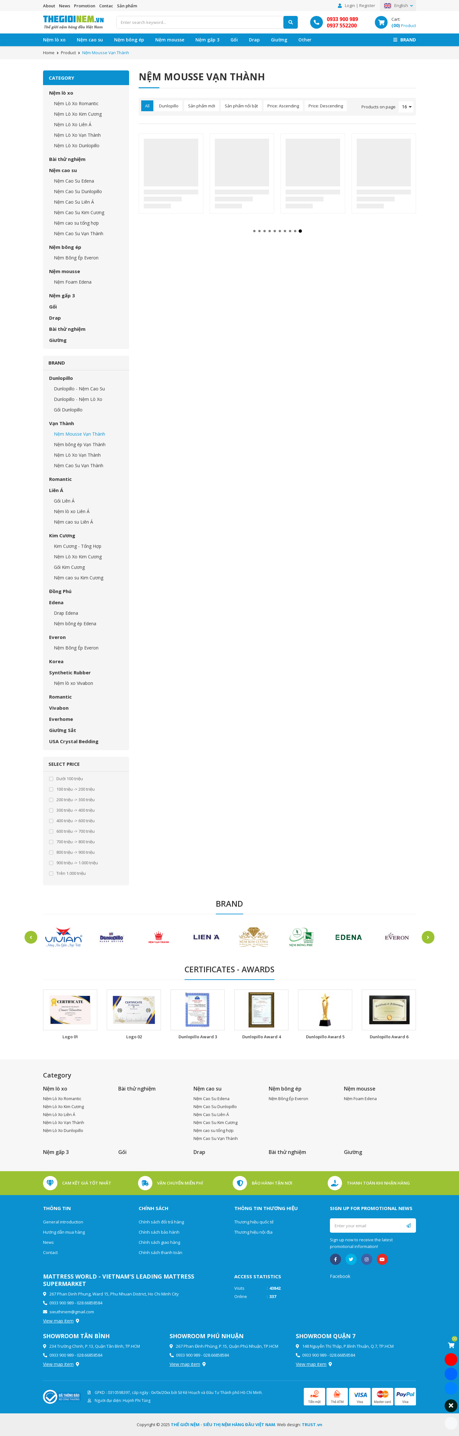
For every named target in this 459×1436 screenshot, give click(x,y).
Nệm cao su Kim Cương (78, 578)
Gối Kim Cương (69, 567)
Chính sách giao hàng (159, 1242)
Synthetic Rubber (70, 672)
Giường (279, 40)
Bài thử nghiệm (67, 159)
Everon (57, 637)
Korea (56, 661)
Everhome (61, 719)
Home (49, 52)
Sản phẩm (127, 6)
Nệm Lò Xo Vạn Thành (77, 135)
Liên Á (56, 490)
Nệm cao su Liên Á (73, 522)
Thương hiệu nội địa (253, 1232)
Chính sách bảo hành (159, 1232)
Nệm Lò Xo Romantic (76, 103)
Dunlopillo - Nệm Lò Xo (78, 399)
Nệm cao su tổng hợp (76, 223)
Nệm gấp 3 (207, 40)
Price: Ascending (283, 106)
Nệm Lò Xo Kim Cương (78, 114)
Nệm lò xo (54, 40)
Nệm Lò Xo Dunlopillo (76, 145)
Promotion (84, 6)
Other (304, 40)
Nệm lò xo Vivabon (73, 683)
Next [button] (432, 937)
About (49, 6)
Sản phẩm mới (201, 106)
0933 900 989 (342, 19)
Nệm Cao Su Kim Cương (79, 212)
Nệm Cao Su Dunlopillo (78, 191)
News (64, 6)
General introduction (63, 1222)
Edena (56, 602)
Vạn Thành (61, 423)
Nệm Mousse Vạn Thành (79, 434)
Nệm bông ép (129, 40)
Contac (106, 6)
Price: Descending (326, 106)
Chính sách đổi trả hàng (161, 1222)
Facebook (340, 1276)
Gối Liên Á (64, 501)
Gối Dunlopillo (68, 410)
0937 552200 (342, 25)
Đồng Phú (60, 591)
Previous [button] (27, 937)
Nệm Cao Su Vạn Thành (78, 233)
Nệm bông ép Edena (75, 623)
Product (68, 52)
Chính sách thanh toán (160, 1252)
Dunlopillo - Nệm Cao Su (79, 389)
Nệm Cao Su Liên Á (74, 202)
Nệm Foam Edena (72, 282)
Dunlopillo (61, 378)
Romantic (60, 479)
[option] (63, 937)
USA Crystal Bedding (73, 741)
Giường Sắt (62, 730)
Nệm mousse (169, 40)
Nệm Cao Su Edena (74, 181)
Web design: (289, 1424)
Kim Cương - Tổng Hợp (77, 546)
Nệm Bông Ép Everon (76, 258)
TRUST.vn (312, 1424)
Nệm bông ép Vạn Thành (80, 444)
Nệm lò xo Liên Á (72, 511)
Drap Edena (66, 613)
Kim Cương (62, 535)
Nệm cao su (90, 40)
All (147, 106)
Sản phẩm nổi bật (241, 106)
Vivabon (59, 708)
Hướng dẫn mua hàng (64, 1232)
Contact (50, 1252)
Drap (254, 40)
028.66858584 (89, 1303)
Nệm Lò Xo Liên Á (72, 124)
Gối (234, 40)
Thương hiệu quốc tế (253, 1222)
